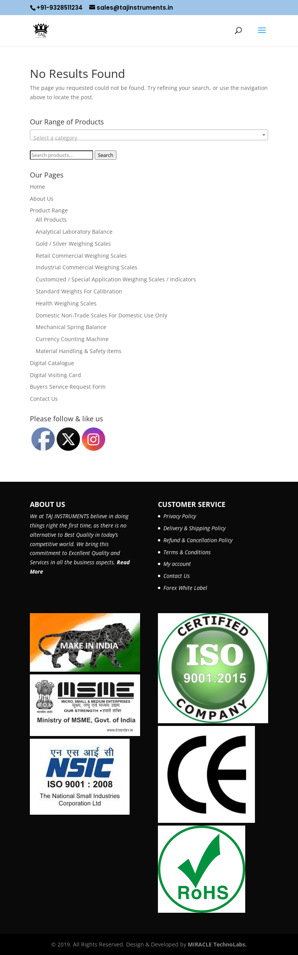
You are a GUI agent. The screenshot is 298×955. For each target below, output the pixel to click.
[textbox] (149, 138)
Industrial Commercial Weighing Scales (86, 267)
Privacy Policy (179, 516)
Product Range (49, 210)
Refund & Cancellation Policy (197, 540)
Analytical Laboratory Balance (74, 231)
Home (37, 186)
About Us (42, 198)
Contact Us (44, 398)
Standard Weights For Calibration (79, 291)
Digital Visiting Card (55, 375)
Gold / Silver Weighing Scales (73, 243)
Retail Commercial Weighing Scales (81, 255)
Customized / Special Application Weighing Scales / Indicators (116, 279)
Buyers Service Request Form (68, 386)
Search (105, 155)
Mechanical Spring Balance (71, 327)
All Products (51, 219)
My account (177, 563)
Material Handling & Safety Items (78, 351)
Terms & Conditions (187, 552)
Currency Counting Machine (72, 339)
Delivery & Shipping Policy (194, 528)
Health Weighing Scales (66, 303)
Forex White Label (185, 587)
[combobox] (149, 134)
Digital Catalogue (52, 363)
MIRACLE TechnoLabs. (217, 944)
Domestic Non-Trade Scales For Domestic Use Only (101, 315)
